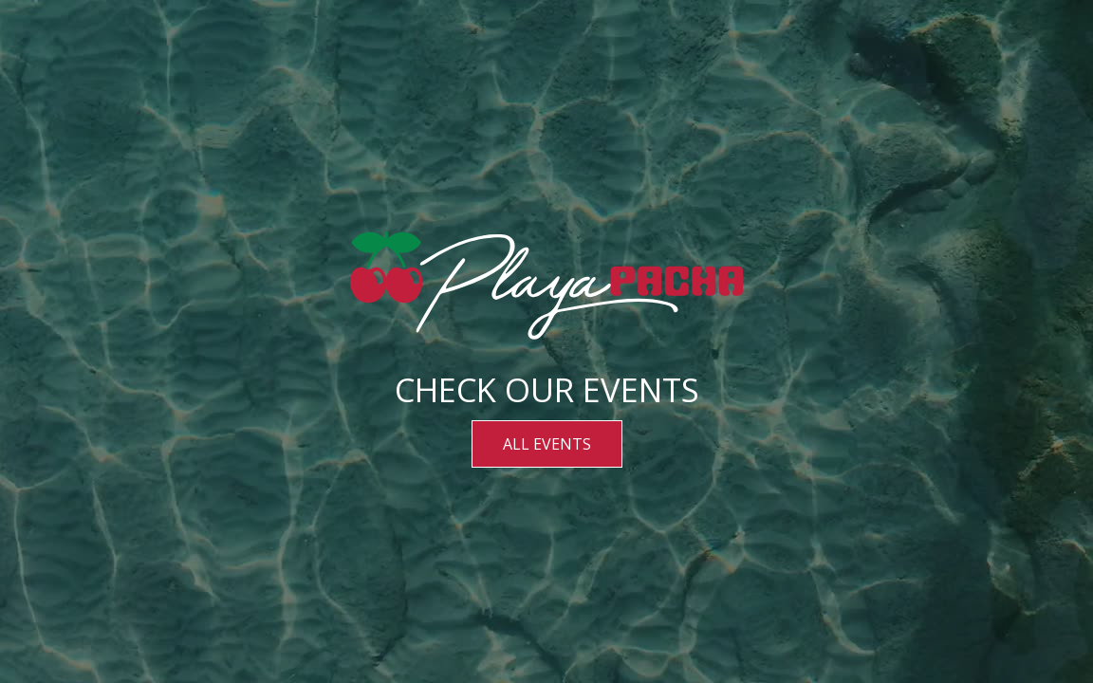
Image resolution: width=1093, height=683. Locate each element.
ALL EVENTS (547, 444)
